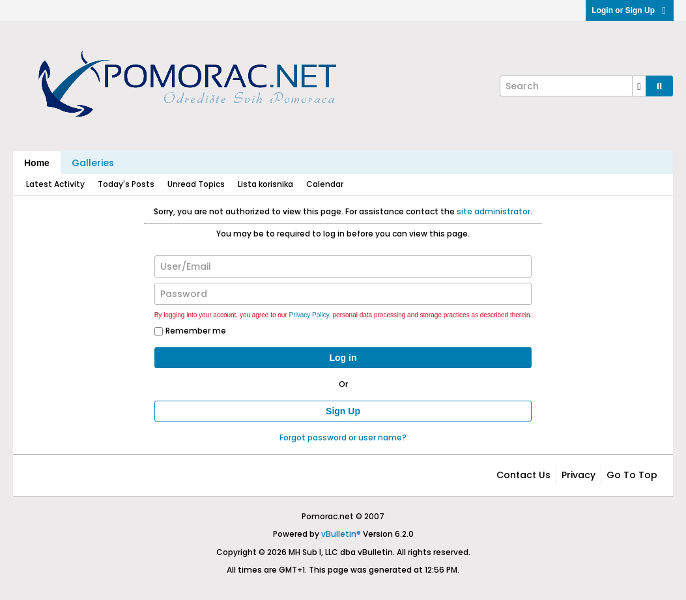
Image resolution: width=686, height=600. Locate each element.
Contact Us (523, 474)
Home (37, 163)
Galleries (93, 162)
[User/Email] (343, 266)
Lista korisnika (265, 184)
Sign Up (343, 411)
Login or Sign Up (630, 10)
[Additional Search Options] (639, 86)
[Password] (343, 294)
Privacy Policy (309, 315)
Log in (343, 357)
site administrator (493, 211)
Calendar (324, 184)
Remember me (190, 330)
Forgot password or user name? (343, 437)
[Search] (573, 86)
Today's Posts (126, 184)
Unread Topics (196, 184)
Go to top (632, 474)
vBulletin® (341, 533)
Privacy (578, 474)
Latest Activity (55, 184)
